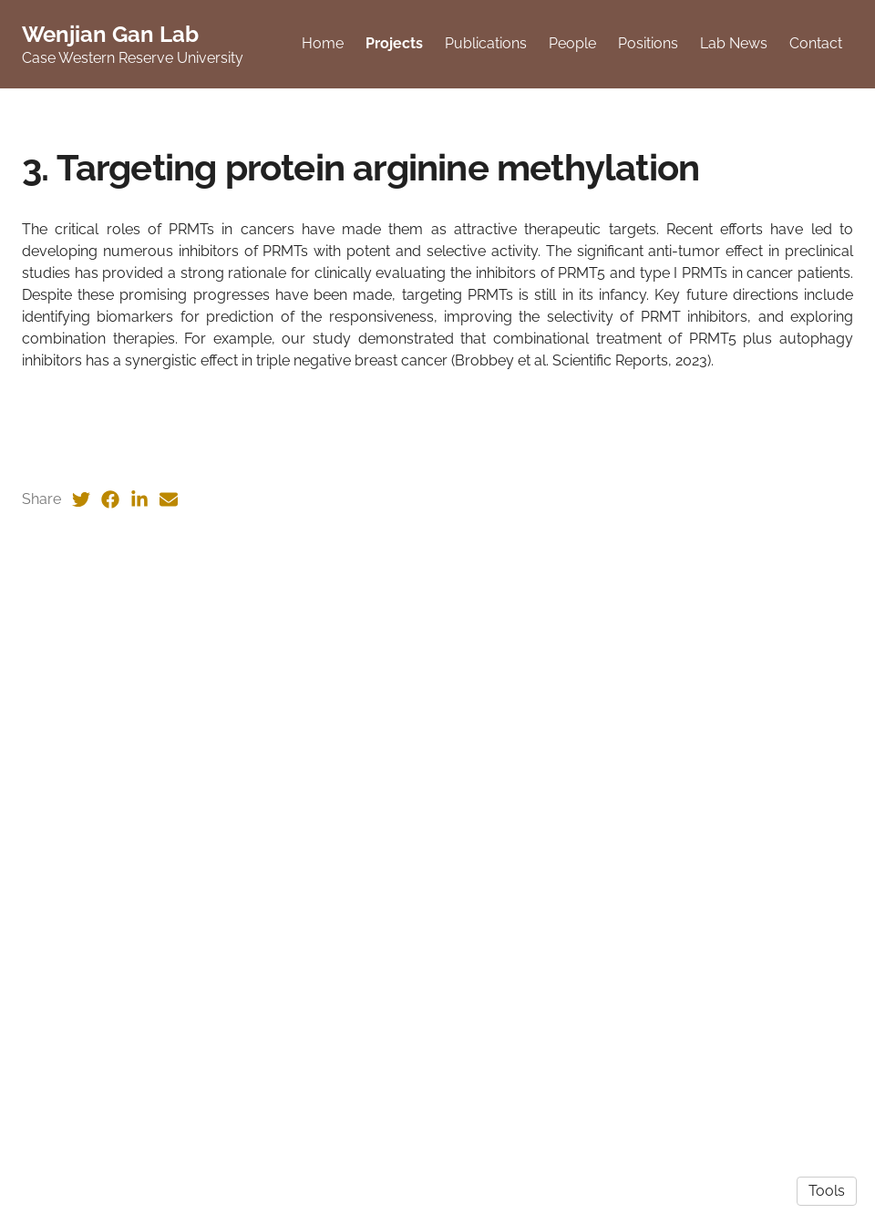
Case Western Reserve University (132, 59)
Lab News (736, 45)
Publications (489, 45)
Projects (397, 45)
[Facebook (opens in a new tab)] (110, 1038)
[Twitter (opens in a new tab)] (81, 1038)
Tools (826, 1190)
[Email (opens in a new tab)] (169, 1038)
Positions (651, 45)
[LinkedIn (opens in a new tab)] (139, 1038)
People (575, 45)
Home (325, 45)
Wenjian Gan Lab (110, 36)
